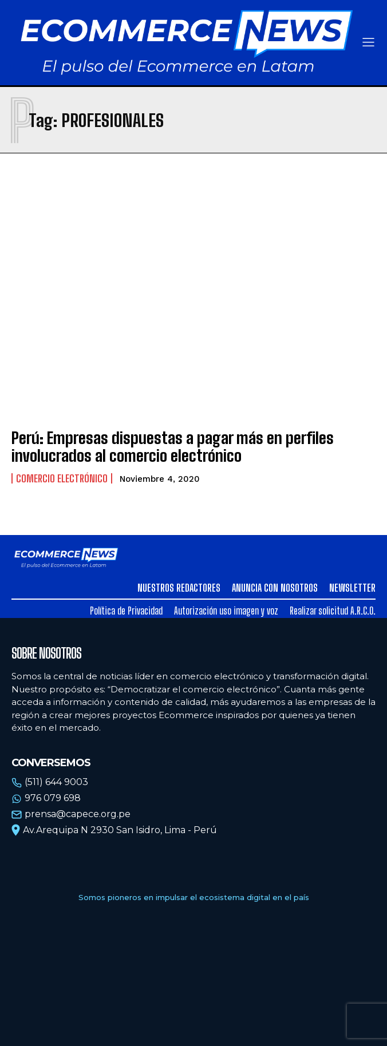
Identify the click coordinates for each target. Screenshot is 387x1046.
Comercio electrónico (62, 478)
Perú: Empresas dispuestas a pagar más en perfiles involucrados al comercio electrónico (172, 446)
